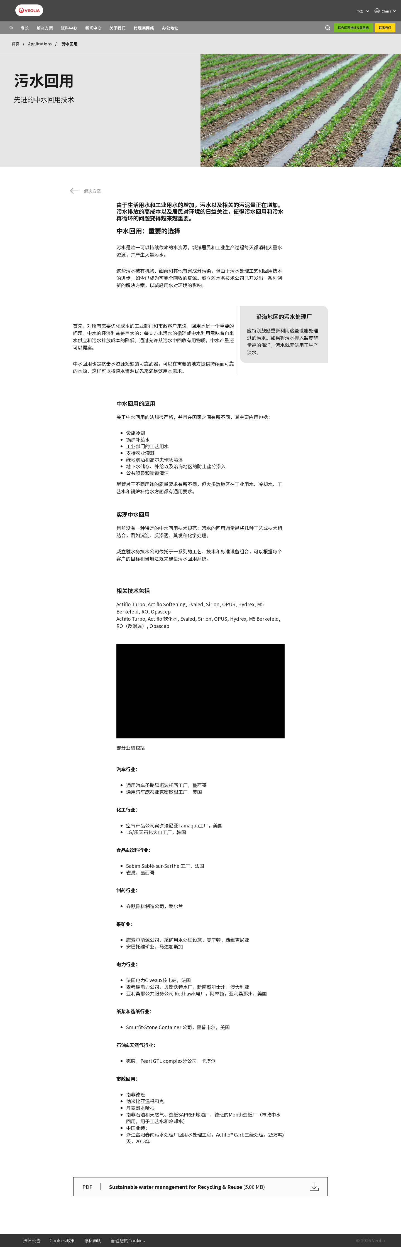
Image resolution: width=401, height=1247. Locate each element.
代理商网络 (144, 28)
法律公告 (32, 1240)
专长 (25, 28)
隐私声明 (93, 1240)
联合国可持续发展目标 (353, 27)
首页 (15, 43)
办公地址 (170, 28)
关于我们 (117, 28)
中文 (359, 11)
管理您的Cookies (128, 1240)
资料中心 (69, 28)
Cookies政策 (62, 1240)
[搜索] (327, 27)
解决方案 (45, 28)
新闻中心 (93, 28)
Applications (40, 43)
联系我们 (385, 27)
